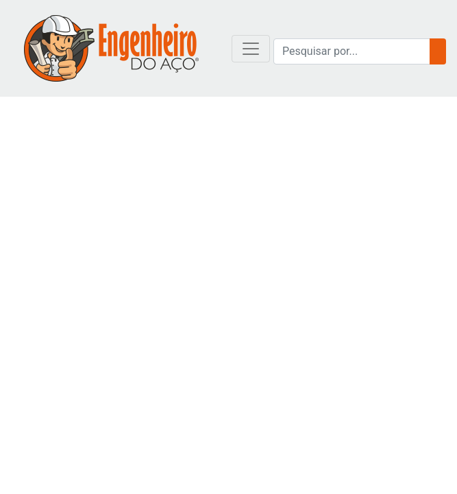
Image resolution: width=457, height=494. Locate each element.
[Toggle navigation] (251, 48)
